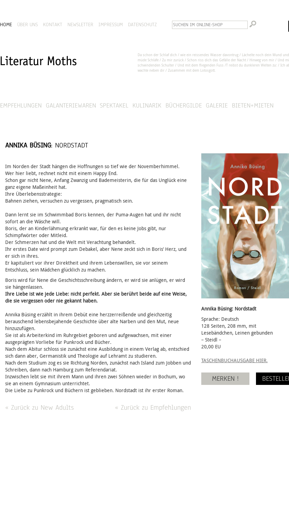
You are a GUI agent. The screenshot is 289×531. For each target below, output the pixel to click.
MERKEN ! (225, 378)
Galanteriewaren (71, 105)
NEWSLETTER (80, 24)
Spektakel (114, 105)
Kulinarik (146, 105)
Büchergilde (183, 105)
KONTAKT (52, 24)
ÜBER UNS (27, 24)
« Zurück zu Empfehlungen (153, 407)
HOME (6, 24)
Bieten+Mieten (253, 105)
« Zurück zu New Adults (39, 407)
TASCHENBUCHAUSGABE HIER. (234, 360)
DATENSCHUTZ (142, 24)
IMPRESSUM (110, 24)
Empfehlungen (21, 105)
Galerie (217, 105)
